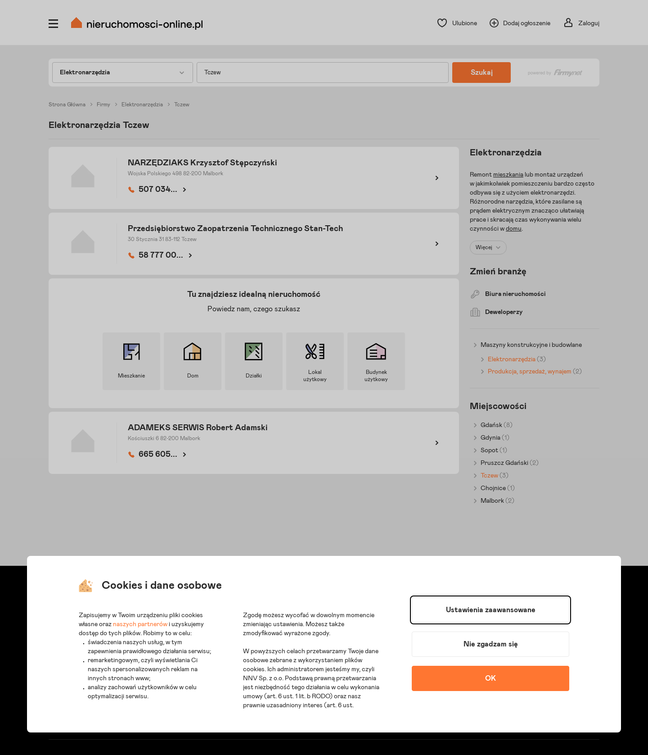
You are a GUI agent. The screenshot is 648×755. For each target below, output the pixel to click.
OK (490, 678)
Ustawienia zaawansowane (491, 610)
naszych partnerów (140, 624)
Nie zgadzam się (491, 644)
